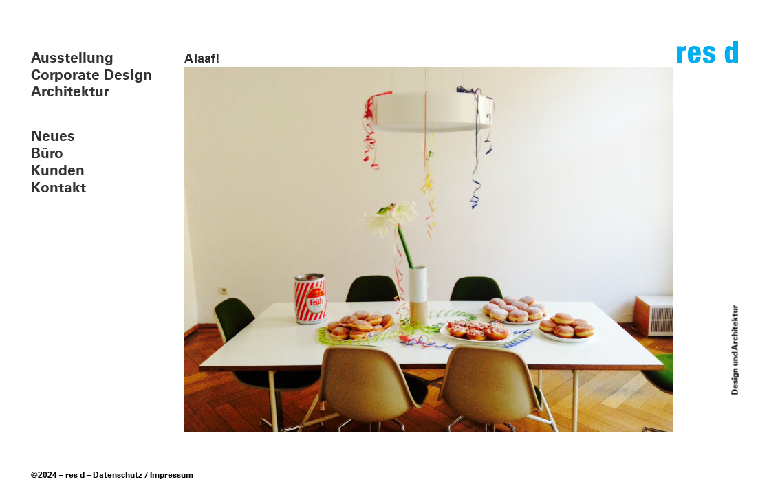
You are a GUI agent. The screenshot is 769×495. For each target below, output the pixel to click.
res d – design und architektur (707, 57)
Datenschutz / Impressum (143, 476)
